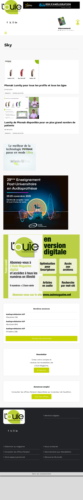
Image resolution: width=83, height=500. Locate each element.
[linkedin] (16, 22)
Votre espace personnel (15, 457)
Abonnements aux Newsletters (58, 452)
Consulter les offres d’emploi (17, 452)
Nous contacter (51, 447)
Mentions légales (52, 416)
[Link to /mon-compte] (78, 22)
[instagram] (13, 22)
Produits (7, 93)
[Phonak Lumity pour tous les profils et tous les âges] (21, 71)
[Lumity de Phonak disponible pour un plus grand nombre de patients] (21, 108)
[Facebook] (8, 431)
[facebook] (7, 22)
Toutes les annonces (41, 338)
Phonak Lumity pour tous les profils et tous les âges (35, 85)
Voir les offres (41, 396)
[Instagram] (14, 431)
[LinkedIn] (17, 431)
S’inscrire (41, 370)
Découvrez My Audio (53, 457)
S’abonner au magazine (15, 447)
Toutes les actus (18, 93)
